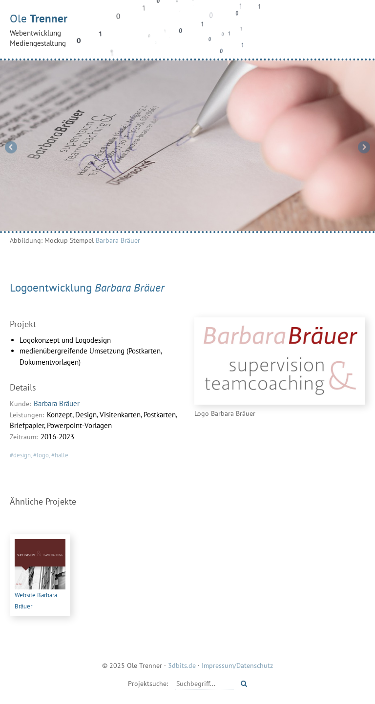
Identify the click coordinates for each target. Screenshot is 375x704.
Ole (187, 29)
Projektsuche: (148, 683)
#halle (59, 455)
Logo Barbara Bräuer (224, 413)
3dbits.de (182, 665)
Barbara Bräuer (118, 240)
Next (364, 147)
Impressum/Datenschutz (237, 665)
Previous (11, 147)
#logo (41, 455)
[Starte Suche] (244, 683)
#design (20, 455)
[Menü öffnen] (355, 29)
